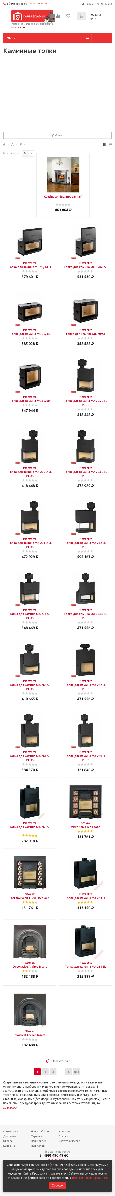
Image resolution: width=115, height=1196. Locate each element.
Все (76, 1071)
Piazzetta (29, 265)
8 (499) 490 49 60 (17, 3)
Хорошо (57, 1185)
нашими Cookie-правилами (90, 1177)
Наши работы (40, 1131)
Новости (64, 1131)
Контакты (9, 1145)
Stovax (85, 825)
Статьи (63, 1136)
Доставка (9, 1136)
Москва (18, 27)
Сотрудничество (69, 1140)
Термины (37, 1136)
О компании (10, 1131)
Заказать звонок (40, 3)
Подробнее (10, 1107)
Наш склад (38, 1145)
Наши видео (39, 1140)
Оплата (8, 1140)
